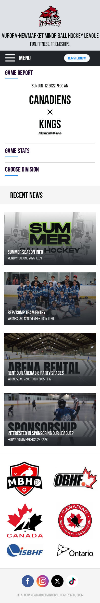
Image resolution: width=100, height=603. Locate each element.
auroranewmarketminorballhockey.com (48, 595)
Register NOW (77, 58)
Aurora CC (54, 133)
